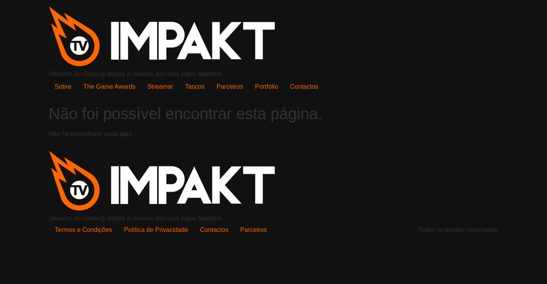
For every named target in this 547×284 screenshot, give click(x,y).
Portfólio (266, 86)
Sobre (63, 86)
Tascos (195, 86)
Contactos (304, 86)
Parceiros (230, 86)
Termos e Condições (83, 229)
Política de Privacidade (156, 229)
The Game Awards (109, 86)
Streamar (160, 86)
